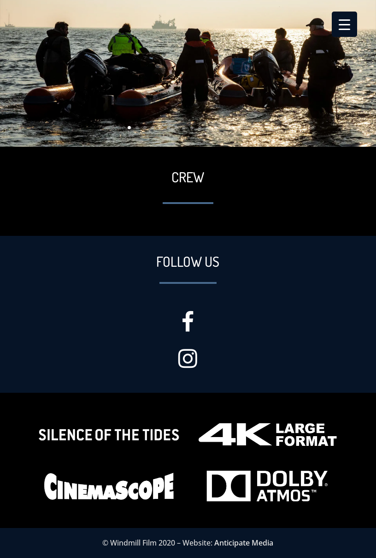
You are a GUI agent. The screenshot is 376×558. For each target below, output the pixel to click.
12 (215, 127)
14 (231, 127)
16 (246, 127)
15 (239, 127)
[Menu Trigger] (344, 24)
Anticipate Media (243, 543)
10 (199, 127)
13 (223, 127)
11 (207, 127)
